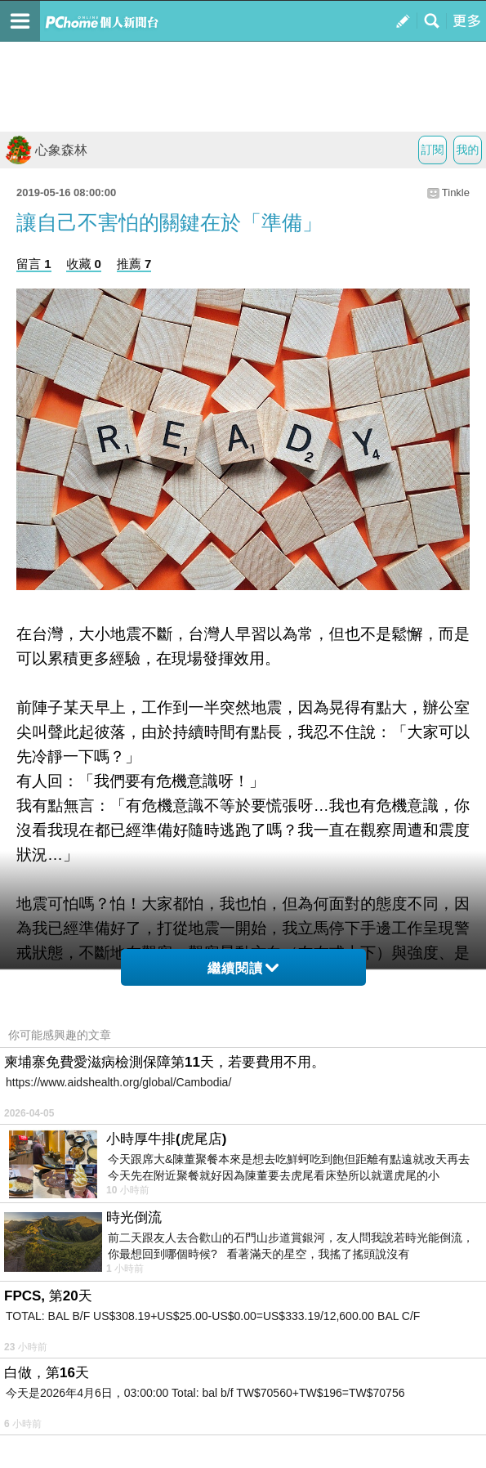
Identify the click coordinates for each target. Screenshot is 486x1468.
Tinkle (456, 192)
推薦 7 (134, 264)
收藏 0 (83, 264)
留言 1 (33, 264)
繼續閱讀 (243, 968)
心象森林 (45, 150)
